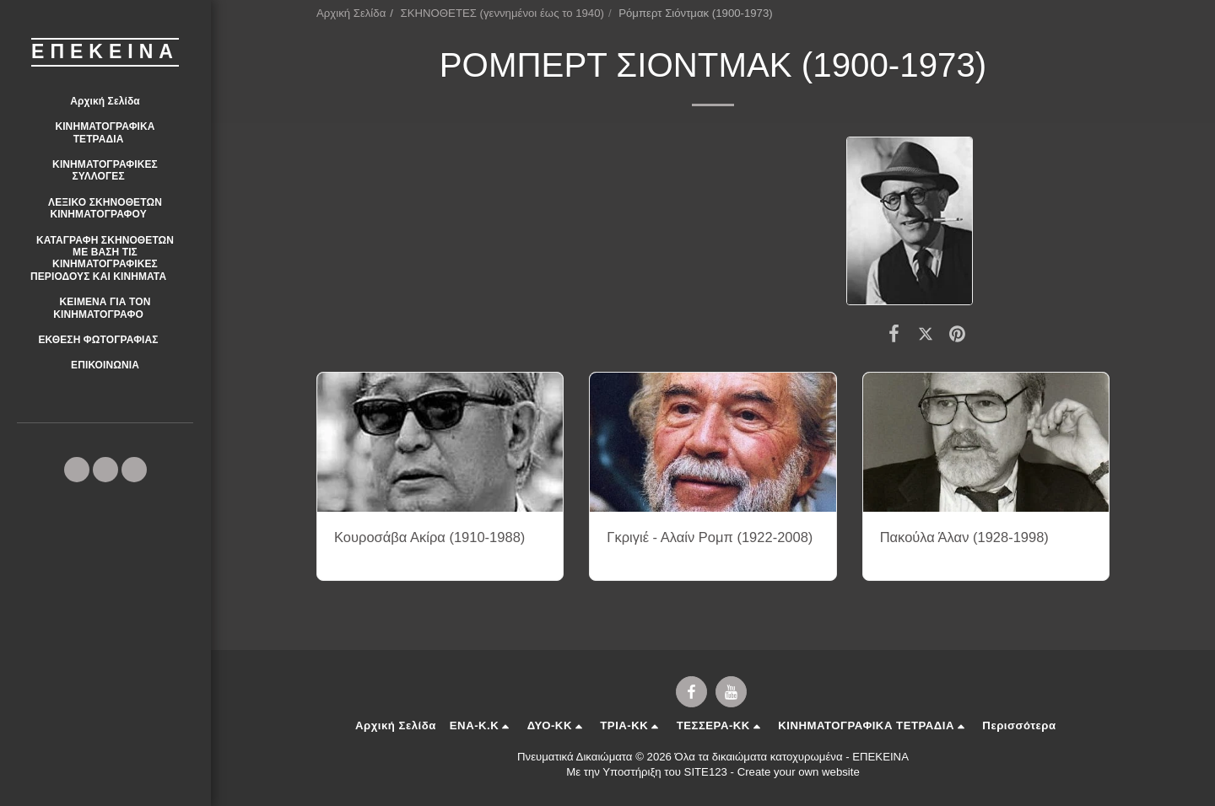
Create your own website (798, 772)
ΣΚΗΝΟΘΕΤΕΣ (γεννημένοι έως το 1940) (502, 13)
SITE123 (705, 772)
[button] (105, 133)
